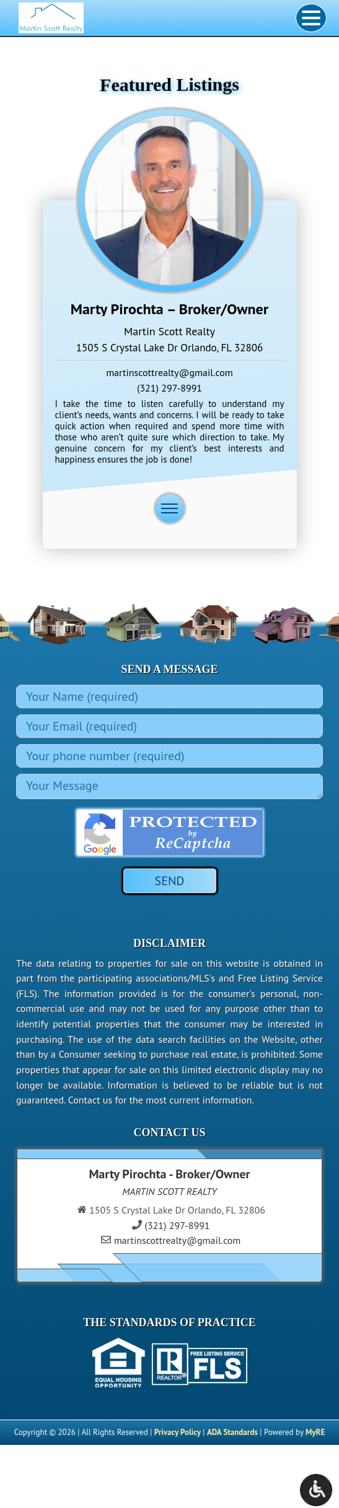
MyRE (315, 1432)
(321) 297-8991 (169, 388)
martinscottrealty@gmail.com (169, 372)
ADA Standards (232, 1432)
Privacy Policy (177, 1432)
